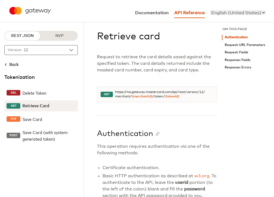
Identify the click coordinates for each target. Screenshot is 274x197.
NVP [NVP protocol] (59, 36)
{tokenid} (172, 96)
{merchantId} (142, 96)
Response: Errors (238, 67)
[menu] (238, 12)
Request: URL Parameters (245, 45)
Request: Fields (236, 52)
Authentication (236, 37)
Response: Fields (237, 60)
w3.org (201, 176)
